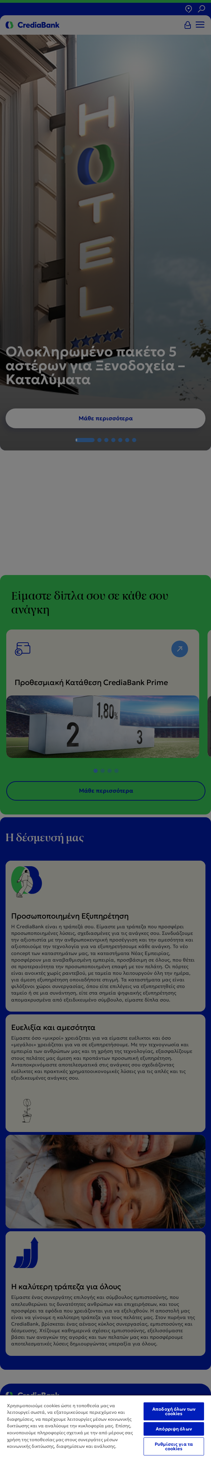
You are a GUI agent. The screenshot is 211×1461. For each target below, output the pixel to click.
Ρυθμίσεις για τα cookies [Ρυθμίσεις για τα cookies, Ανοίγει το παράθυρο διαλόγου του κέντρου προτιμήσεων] (174, 1446)
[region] (105, 1428)
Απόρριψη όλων (174, 1429)
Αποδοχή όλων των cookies (173, 1411)
